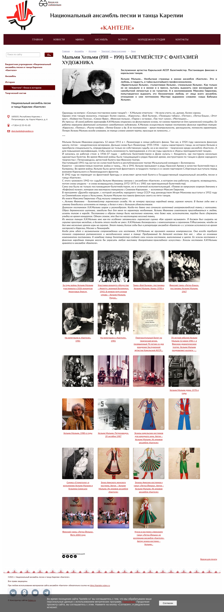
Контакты (182, 39)
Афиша (79, 39)
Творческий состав (15, 93)
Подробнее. (129, 601)
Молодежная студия (151, 39)
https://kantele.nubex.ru (100, 585)
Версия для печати (208, 559)
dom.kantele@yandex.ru (22, 131)
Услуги (122, 39)
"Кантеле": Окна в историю (26, 87)
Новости (59, 39)
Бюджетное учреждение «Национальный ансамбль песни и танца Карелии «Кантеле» (28, 67)
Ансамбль (101, 39)
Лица (133, 51)
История (10, 82)
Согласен (168, 603)
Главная (37, 39)
